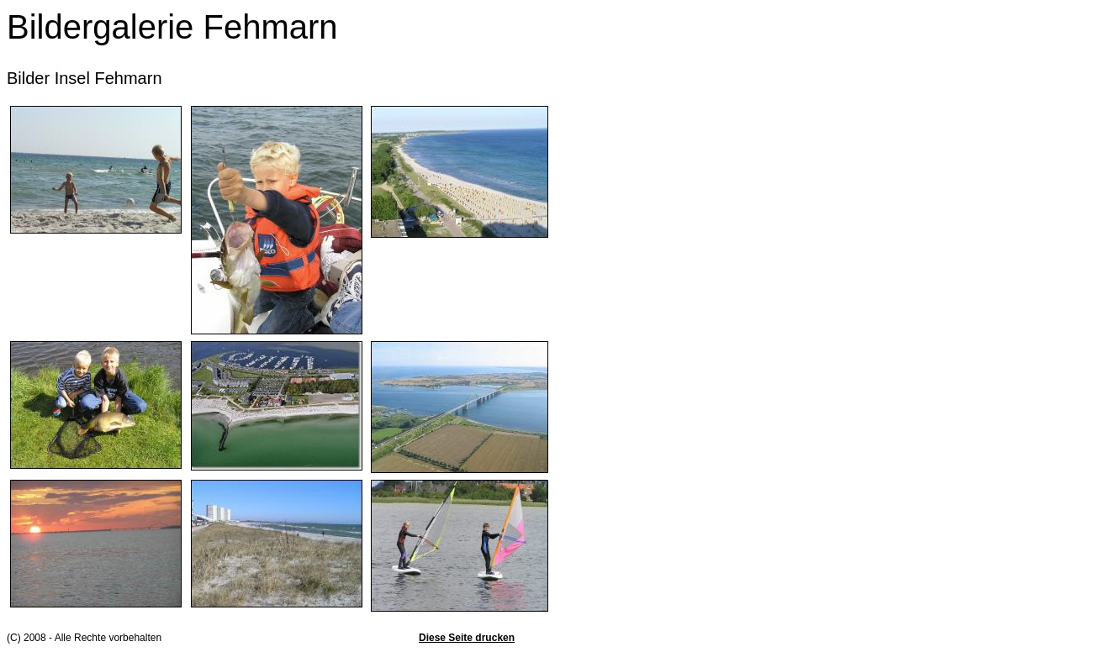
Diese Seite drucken (467, 638)
